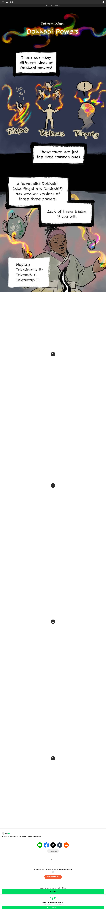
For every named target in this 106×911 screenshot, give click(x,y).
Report (53, 860)
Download (53, 891)
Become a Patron (53, 877)
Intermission (10, 2)
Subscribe (53, 851)
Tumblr (59, 845)
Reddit (66, 845)
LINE (39, 845)
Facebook (46, 845)
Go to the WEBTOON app (53, 907)
